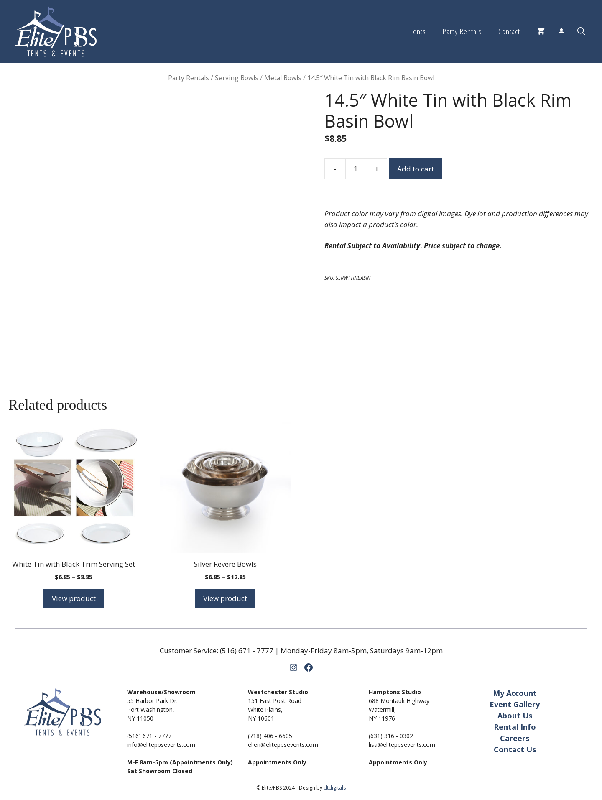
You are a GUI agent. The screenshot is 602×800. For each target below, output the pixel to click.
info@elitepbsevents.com (161, 745)
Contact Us (515, 749)
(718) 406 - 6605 (270, 736)
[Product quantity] (355, 168)
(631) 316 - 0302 (391, 736)
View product (74, 598)
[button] (581, 31)
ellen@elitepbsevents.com (283, 745)
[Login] (561, 31)
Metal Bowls (282, 77)
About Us (514, 716)
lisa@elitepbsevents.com (402, 745)
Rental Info (515, 727)
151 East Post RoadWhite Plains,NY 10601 (274, 709)
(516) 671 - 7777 (246, 650)
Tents (418, 31)
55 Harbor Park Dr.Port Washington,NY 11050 (152, 709)
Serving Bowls (236, 77)
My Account (515, 693)
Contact (509, 31)
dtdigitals (335, 787)
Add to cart (415, 169)
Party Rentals (462, 31)
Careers (514, 738)
